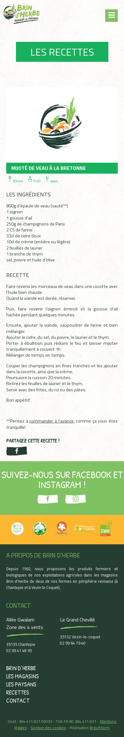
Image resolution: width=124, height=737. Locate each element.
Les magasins (22, 676)
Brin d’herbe (21, 668)
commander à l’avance (51, 421)
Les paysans (21, 684)
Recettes (17, 692)
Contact (17, 700)
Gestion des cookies (48, 728)
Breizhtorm (100, 728)
